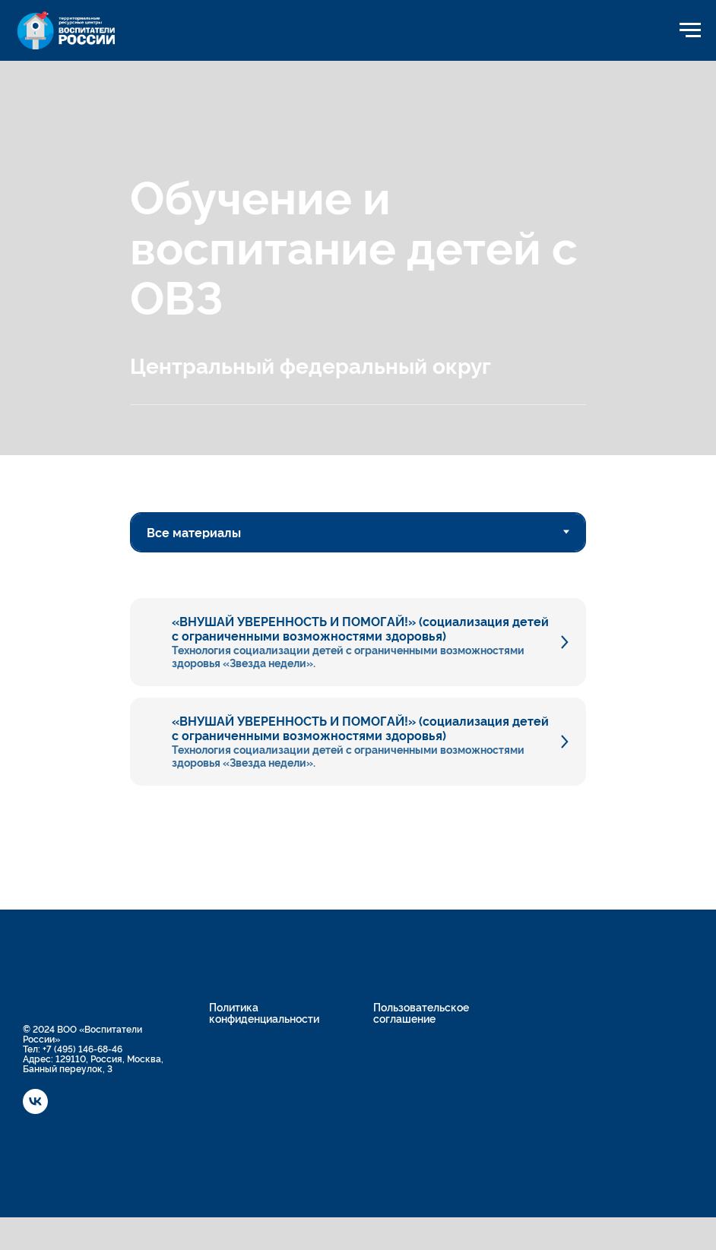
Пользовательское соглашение (421, 1012)
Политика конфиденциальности (264, 1012)
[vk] (35, 1109)
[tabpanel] (358, 669)
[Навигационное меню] (690, 30)
